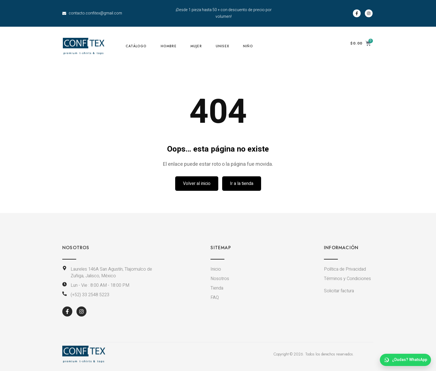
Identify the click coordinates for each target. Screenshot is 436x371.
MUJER (196, 46)
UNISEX (222, 46)
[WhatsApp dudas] (405, 360)
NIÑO (248, 46)
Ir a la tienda (241, 183)
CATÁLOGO (136, 46)
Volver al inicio (196, 183)
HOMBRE (169, 46)
